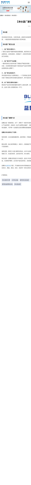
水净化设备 (15, 180)
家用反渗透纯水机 (7, 184)
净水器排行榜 (6, 180)
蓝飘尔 (1, 15)
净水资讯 (14, 15)
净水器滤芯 (17, 184)
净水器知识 (7, 15)
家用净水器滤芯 (24, 180)
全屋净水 (8, 165)
